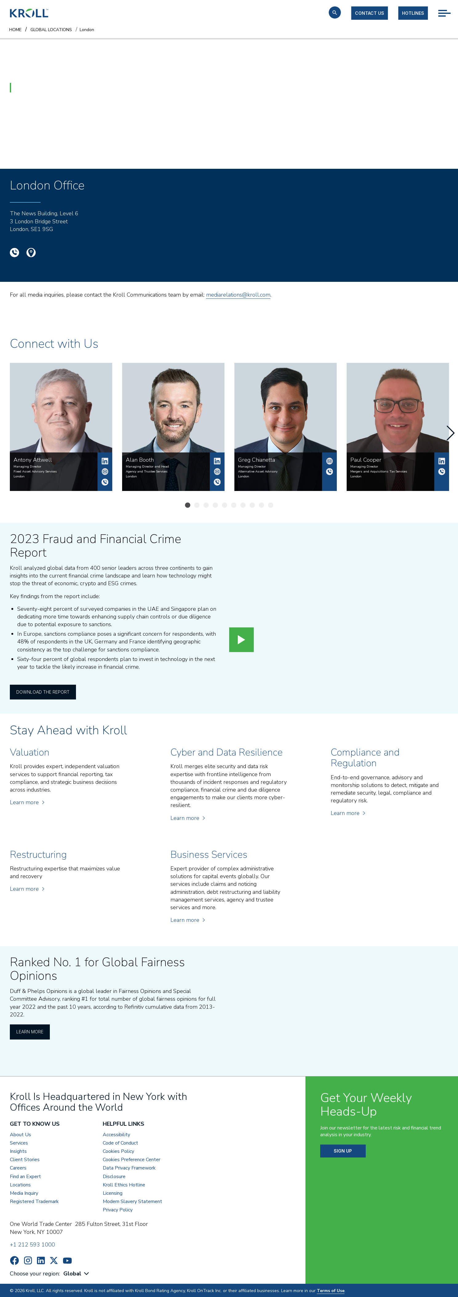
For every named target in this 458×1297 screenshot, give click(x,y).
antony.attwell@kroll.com (105, 471)
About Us (20, 1134)
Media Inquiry (24, 1193)
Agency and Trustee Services (147, 471)
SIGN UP (343, 1150)
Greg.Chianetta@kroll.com (329, 461)
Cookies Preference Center (131, 1159)
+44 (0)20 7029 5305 (105, 482)
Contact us (369, 13)
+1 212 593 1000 (32, 1244)
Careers (18, 1167)
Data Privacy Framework (129, 1167)
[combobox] (76, 1273)
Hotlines (413, 13)
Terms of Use (330, 1290)
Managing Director (27, 466)
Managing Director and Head (147, 466)
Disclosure (114, 1176)
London (19, 476)
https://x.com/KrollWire (54, 1259)
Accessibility (116, 1134)
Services (19, 1142)
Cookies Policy (118, 1151)
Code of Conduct (120, 1142)
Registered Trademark (34, 1201)
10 (272, 505)
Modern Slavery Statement (132, 1201)
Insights (18, 1151)
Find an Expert (25, 1176)
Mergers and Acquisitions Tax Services (378, 471)
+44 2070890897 (217, 482)
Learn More (29, 1030)
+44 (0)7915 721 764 (441, 471)
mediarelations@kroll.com (238, 294)
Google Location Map (31, 252)
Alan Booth (217, 461)
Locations (20, 1184)
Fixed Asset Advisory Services (35, 471)
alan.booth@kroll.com (217, 471)
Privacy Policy (118, 1209)
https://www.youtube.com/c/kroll (67, 1260)
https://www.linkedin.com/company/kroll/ (41, 1260)
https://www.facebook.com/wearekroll (14, 1259)
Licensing (112, 1193)
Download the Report (43, 691)
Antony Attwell (105, 461)
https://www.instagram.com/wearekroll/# (28, 1260)
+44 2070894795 (329, 471)
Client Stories (25, 1159)
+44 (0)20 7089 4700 (14, 252)
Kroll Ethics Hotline (124, 1184)
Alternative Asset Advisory (257, 471)
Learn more (27, 801)
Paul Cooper (441, 461)
